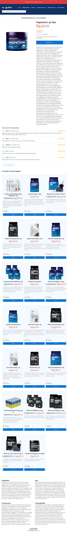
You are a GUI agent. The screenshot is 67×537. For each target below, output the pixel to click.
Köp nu (13, 214)
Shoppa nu (49, 42)
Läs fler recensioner (8, 165)
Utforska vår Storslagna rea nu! (33, 2)
